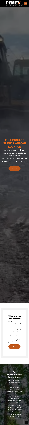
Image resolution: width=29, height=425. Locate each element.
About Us (14, 346)
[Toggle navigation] (25, 3)
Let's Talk (14, 168)
